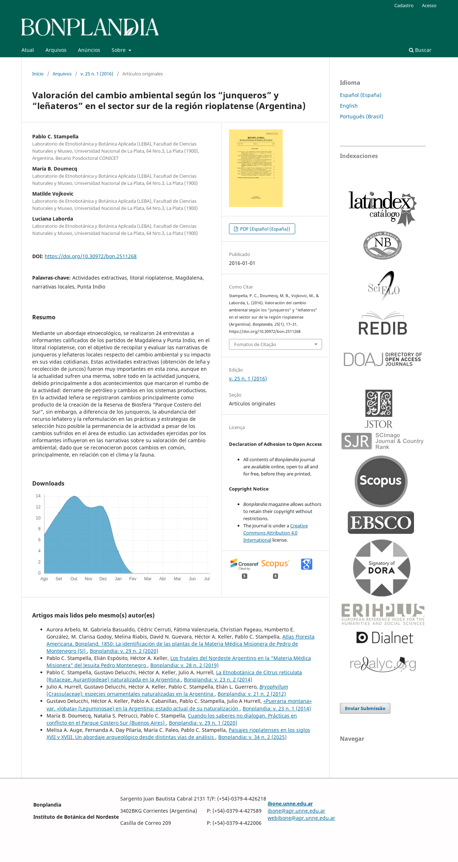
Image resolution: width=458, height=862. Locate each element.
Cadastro (404, 5)
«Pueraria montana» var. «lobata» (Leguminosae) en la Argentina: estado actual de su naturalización (179, 704)
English (349, 105)
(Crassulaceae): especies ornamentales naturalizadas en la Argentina (167, 690)
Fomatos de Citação (255, 344)
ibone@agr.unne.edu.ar (296, 810)
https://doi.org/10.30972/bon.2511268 (91, 256)
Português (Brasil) (361, 116)
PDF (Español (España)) (264, 229)
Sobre (119, 49)
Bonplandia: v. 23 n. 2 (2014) (218, 679)
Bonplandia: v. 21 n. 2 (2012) (252, 693)
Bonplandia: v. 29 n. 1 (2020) (203, 722)
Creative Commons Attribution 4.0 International (275, 532)
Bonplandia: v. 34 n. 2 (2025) (252, 737)
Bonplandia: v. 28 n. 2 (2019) (184, 665)
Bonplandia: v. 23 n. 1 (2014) (277, 708)
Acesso (429, 5)
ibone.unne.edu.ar (290, 803)
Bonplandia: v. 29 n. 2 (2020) (124, 650)
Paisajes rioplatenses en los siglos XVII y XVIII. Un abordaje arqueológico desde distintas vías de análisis (178, 733)
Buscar (420, 49)
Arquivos (56, 49)
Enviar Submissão (365, 708)
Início (38, 73)
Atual (27, 49)
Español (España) (360, 95)
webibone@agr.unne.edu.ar (301, 817)
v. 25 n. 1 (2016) (97, 73)
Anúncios (89, 49)
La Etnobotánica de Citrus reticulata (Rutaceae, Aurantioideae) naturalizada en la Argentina (174, 676)
